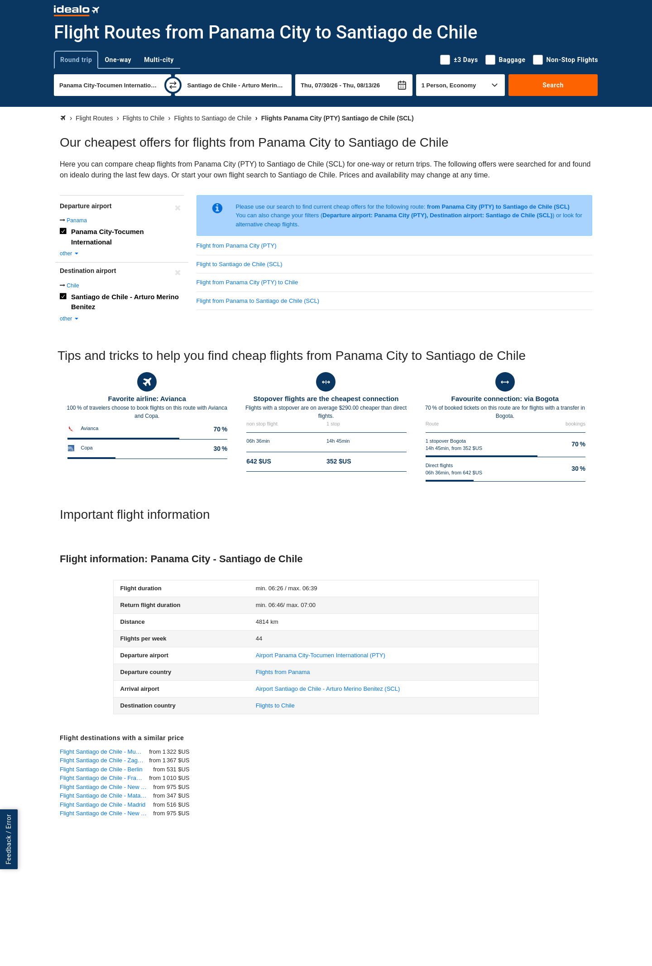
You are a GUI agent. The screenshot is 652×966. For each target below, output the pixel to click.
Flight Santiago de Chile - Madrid (102, 804)
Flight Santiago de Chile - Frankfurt (104, 778)
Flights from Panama (283, 672)
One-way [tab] (118, 59)
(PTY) (320, 655)
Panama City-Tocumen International (107, 237)
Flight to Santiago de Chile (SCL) (240, 264)
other (69, 253)
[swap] (173, 85)
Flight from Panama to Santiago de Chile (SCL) (258, 300)
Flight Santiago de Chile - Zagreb (103, 760)
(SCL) (328, 688)
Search (553, 85)
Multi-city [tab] (159, 59)
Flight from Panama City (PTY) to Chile (247, 282)
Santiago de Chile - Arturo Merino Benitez (125, 302)
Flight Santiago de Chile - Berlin (101, 769)
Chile (73, 285)
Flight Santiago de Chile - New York (106, 787)
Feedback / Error (8, 839)
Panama (77, 220)
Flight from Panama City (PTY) (237, 245)
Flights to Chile (275, 705)
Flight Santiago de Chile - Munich (103, 751)
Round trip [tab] (76, 59)
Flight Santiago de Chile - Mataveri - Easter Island (106, 795)
